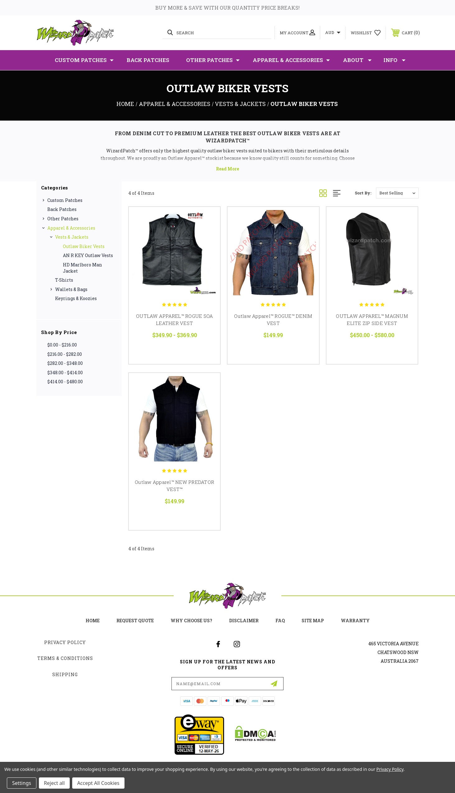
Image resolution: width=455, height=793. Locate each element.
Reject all (54, 783)
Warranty (355, 620)
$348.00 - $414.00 (65, 372)
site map (313, 620)
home (93, 620)
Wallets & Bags (71, 289)
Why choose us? (191, 620)
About (357, 60)
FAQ (280, 620)
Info (394, 60)
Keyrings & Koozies (76, 298)
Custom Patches (84, 60)
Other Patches (213, 60)
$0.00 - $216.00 (62, 345)
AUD (332, 32)
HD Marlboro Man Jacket (82, 268)
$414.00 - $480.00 (65, 382)
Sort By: (363, 193)
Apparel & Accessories (291, 60)
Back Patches (148, 60)
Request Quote (135, 620)
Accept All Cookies (98, 783)
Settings (21, 783)
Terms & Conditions (65, 658)
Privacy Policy (65, 642)
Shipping (65, 674)
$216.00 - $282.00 (64, 354)
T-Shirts (64, 280)
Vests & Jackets (71, 237)
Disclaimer (244, 620)
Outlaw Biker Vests (84, 246)
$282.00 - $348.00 (65, 363)
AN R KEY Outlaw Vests (88, 255)
